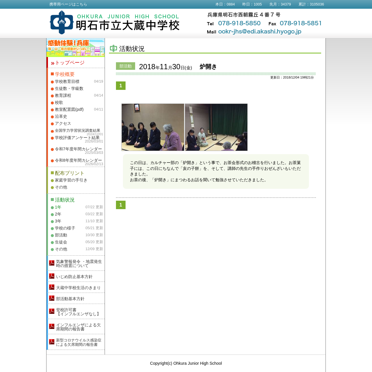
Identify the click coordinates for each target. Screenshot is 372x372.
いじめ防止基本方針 (74, 276)
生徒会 (61, 242)
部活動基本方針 (70, 298)
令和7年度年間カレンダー (78, 149)
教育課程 (63, 95)
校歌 (59, 102)
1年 (58, 207)
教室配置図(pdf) (69, 109)
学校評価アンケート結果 (77, 137)
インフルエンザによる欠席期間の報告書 (78, 327)
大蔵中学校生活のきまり (78, 287)
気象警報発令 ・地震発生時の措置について (79, 263)
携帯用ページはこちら (68, 4)
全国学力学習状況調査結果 (77, 131)
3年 (58, 221)
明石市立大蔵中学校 (114, 22)
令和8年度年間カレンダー (78, 160)
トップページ (70, 62)
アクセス (63, 123)
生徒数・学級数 (69, 88)
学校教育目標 (67, 81)
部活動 (61, 235)
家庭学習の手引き (71, 180)
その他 (61, 187)
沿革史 (61, 116)
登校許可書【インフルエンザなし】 (78, 311)
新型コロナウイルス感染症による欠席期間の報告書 (78, 342)
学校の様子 (65, 228)
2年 (58, 214)
